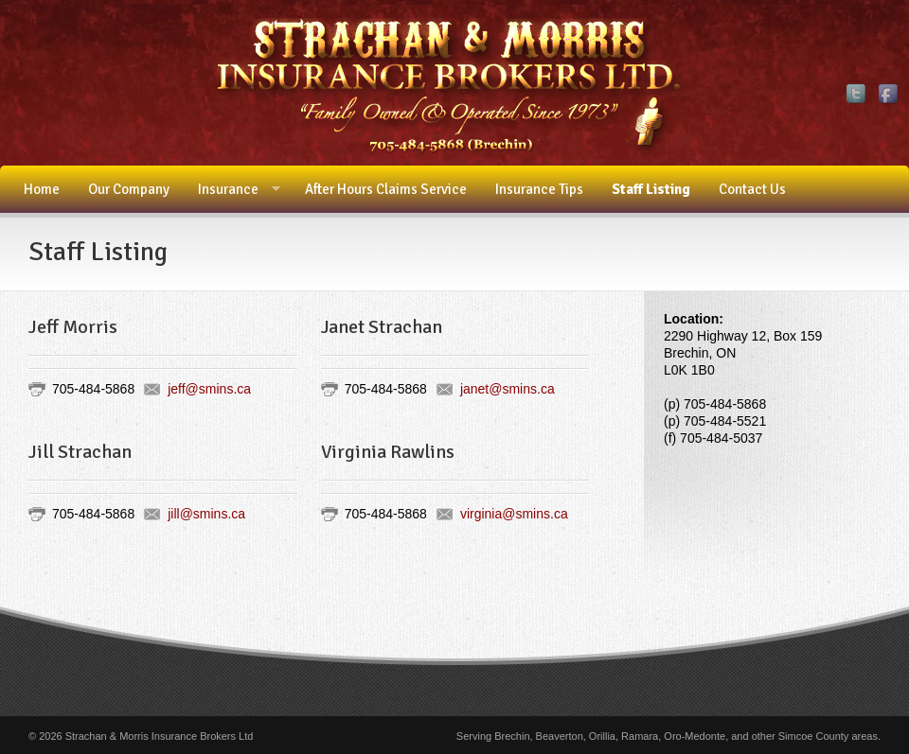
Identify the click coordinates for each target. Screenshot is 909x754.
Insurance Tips (539, 189)
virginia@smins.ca (514, 513)
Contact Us (752, 189)
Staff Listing (651, 189)
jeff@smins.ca (209, 388)
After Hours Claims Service (386, 189)
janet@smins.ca (507, 388)
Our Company (128, 189)
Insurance (232, 190)
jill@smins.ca (206, 513)
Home (42, 189)
